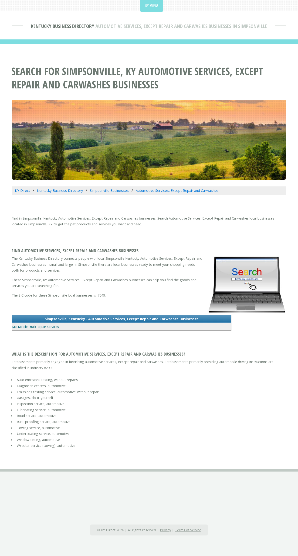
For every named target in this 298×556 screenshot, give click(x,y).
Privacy (165, 530)
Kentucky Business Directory (62, 25)
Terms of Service (188, 530)
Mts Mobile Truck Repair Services (35, 327)
